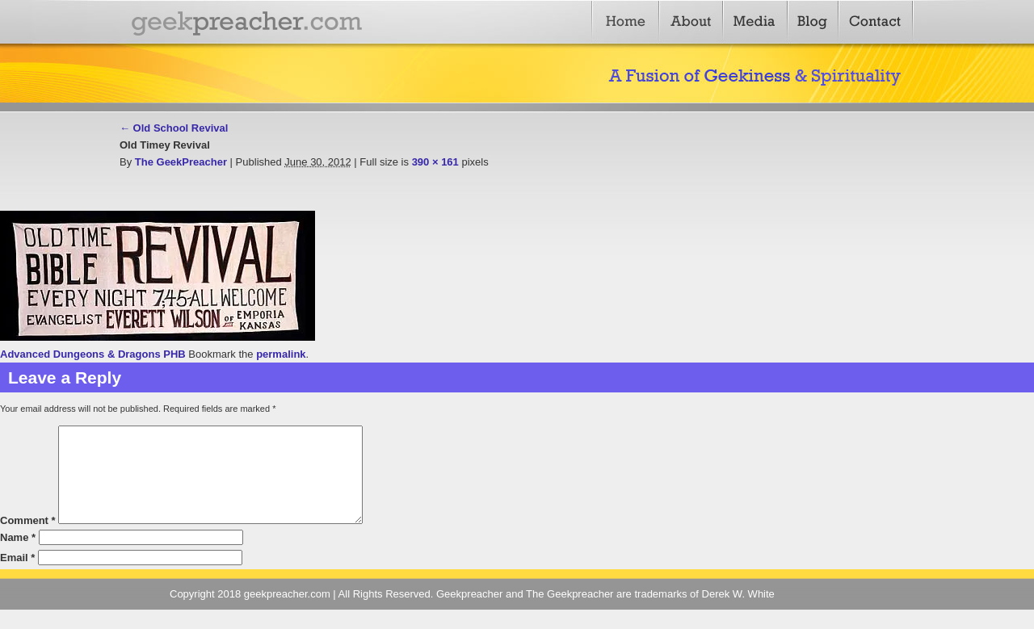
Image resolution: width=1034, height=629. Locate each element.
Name (18, 557)
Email (17, 577)
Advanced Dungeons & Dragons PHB (93, 354)
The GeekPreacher (181, 162)
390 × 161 (435, 162)
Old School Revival (174, 128)
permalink (280, 354)
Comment (28, 540)
